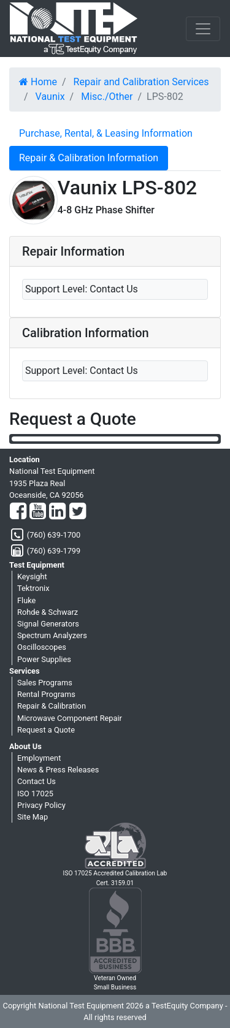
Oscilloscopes (41, 647)
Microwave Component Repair (69, 718)
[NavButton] (203, 29)
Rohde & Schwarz (47, 612)
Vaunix (50, 96)
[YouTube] (38, 512)
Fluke (26, 600)
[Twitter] (77, 512)
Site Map (32, 816)
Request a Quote (46, 729)
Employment (39, 758)
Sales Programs (44, 682)
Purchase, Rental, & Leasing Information (106, 133)
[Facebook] (18, 512)
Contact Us (36, 781)
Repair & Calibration (51, 705)
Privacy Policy (41, 805)
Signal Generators (48, 623)
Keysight (32, 576)
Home (38, 82)
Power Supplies (44, 659)
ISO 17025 (35, 793)
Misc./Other (106, 96)
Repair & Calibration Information (88, 158)
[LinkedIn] (57, 512)
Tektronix (33, 588)
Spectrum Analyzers (52, 635)
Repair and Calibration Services (141, 82)
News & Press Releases (58, 769)
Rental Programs (46, 694)
